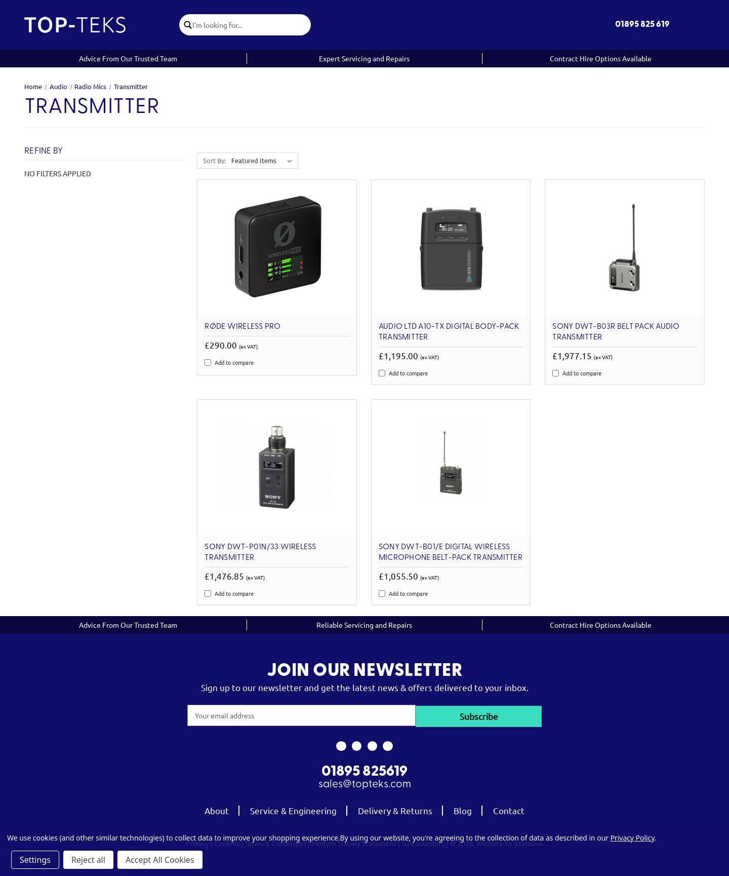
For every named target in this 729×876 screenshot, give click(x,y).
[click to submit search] (187, 24)
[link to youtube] (372, 745)
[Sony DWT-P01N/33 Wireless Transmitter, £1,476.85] (276, 467)
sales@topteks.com (364, 783)
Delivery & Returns (395, 809)
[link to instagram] (356, 745)
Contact (508, 809)
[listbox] (264, 160)
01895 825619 (364, 771)
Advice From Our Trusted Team (128, 58)
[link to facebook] (341, 745)
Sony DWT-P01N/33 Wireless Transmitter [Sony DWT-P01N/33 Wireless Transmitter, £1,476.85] (260, 552)
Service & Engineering (293, 809)
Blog (463, 809)
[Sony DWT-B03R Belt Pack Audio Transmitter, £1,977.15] (624, 247)
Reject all (88, 859)
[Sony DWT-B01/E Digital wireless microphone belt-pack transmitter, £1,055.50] (451, 467)
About (217, 809)
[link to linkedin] (388, 745)
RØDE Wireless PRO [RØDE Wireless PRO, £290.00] (242, 327)
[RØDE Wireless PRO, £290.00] (276, 247)
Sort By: (214, 160)
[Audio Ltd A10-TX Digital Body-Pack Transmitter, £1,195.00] (451, 247)
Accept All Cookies (160, 859)
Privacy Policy (633, 838)
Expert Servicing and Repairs (364, 58)
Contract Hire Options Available (601, 58)
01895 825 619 (642, 24)
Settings (35, 859)
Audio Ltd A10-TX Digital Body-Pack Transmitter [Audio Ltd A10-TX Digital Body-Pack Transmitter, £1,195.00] (449, 332)
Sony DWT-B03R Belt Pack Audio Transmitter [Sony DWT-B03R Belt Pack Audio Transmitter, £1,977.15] (615, 332)
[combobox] (252, 24)
